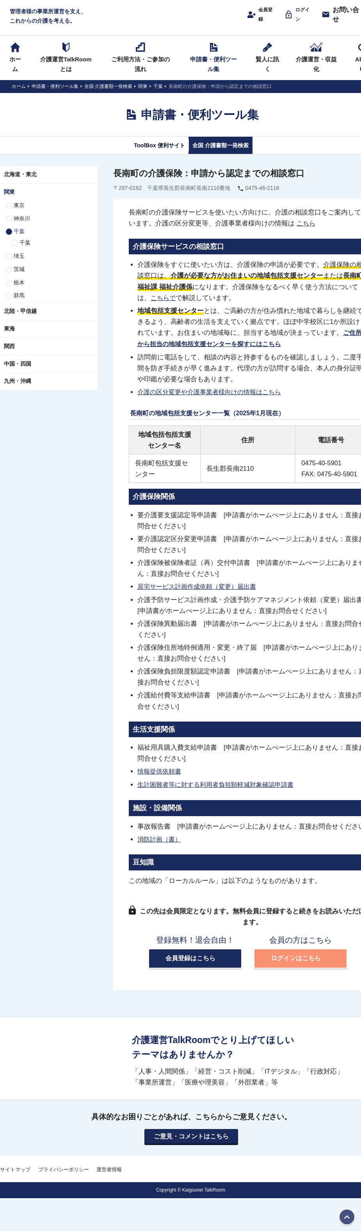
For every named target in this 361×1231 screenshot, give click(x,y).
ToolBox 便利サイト (149, 153)
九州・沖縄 (17, 389)
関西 (9, 355)
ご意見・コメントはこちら (191, 1143)
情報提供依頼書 (160, 778)
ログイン (302, 18)
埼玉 (19, 264)
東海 (9, 337)
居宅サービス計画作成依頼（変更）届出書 (200, 593)
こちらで (164, 305)
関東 (9, 200)
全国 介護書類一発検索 (229, 153)
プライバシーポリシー (63, 1177)
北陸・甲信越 (20, 319)
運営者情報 (109, 1177)
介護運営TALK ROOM (191, 20)
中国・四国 (17, 372)
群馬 (19, 304)
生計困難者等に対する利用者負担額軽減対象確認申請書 (220, 791)
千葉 (19, 240)
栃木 (19, 291)
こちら (307, 231)
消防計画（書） (160, 845)
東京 (19, 214)
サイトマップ (15, 1177)
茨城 (19, 278)
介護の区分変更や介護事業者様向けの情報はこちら (213, 399)
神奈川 (22, 226)
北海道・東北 (20, 183)
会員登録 (262, 18)
